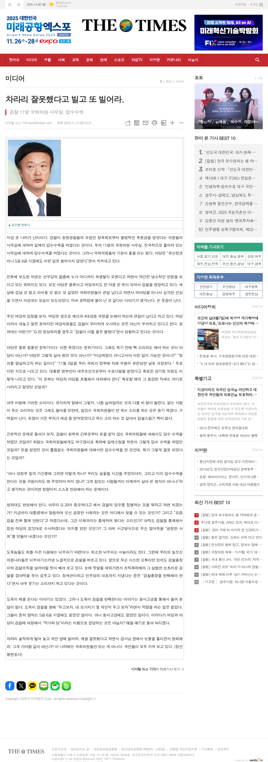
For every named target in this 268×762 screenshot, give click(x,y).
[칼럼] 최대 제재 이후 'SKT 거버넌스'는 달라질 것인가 (232, 574)
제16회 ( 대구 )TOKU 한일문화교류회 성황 (232, 178)
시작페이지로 (9, 4)
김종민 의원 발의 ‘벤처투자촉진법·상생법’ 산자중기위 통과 (232, 220)
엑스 (21, 685)
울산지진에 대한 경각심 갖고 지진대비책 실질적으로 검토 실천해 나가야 (229, 461)
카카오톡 (32, 685)
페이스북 (9, 685)
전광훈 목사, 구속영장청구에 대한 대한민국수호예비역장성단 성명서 (229, 356)
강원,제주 (254, 256)
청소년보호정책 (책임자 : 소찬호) (143, 749)
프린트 (154, 122)
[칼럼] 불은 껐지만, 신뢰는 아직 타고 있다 (231, 537)
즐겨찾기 (18, 4)
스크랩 (163, 122)
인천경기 (205, 286)
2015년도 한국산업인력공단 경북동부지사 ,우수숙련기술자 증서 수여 (229, 469)
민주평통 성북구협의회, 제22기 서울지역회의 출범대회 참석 (232, 229)
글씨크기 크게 (172, 122)
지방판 (154, 59)
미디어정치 (204, 307)
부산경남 (228, 286)
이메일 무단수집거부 (183, 749)
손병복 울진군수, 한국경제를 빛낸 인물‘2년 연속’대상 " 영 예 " (232, 203)
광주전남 (251, 293)
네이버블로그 (43, 685)
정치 (169, 81)
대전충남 (205, 293)
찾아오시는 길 (79, 749)
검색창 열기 (257, 60)
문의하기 (223, 749)
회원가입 (240, 4)
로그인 (254, 4)
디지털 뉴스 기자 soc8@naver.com (28, 122)
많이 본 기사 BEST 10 (214, 138)
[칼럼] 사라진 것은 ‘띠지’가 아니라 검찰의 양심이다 (232, 566)
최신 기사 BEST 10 (212, 502)
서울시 (193, 59)
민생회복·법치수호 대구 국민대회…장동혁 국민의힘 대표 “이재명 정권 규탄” (232, 186)
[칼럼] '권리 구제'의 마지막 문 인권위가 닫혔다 (232, 530)
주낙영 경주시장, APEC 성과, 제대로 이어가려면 (232, 522)
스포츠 (119, 59)
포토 (198, 77)
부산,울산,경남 (233, 263)
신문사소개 (58, 749)
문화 (89, 59)
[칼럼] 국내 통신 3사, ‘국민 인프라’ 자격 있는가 (232, 559)
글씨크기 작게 (181, 122)
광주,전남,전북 (207, 263)
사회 (61, 59)
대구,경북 (254, 263)
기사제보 (207, 749)
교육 (75, 59)
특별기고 (202, 378)
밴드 (66, 685)
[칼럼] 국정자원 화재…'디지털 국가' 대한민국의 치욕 (232, 552)
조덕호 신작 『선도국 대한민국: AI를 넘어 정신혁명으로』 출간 (232, 169)
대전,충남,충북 (233, 256)
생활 (47, 59)
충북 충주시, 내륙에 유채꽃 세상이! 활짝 (228, 435)
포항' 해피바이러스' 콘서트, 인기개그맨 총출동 (229, 476)
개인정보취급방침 (105, 749)
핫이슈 (14, 59)
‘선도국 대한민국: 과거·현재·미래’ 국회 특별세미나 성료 (232, 152)
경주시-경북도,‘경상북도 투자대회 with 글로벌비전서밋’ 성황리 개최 (232, 195)
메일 (145, 122)
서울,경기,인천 (207, 256)
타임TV (136, 59)
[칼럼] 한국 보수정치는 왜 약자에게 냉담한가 (232, 161)
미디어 (31, 59)
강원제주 (228, 293)
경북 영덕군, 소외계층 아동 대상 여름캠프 (229, 484)
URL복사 (127, 122)
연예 (103, 59)
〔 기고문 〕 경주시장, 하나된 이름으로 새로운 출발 (232, 581)
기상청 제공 (61, 6)
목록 (136, 122)
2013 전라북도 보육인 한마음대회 (223, 427)
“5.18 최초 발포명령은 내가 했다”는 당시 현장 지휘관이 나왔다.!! (229, 363)
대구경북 (251, 286)
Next (256, 106)
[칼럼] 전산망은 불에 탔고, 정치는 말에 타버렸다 (232, 544)
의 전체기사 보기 (155, 669)
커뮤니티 (174, 59)
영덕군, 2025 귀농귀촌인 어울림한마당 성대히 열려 (232, 212)
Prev (201, 106)
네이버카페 (55, 685)
